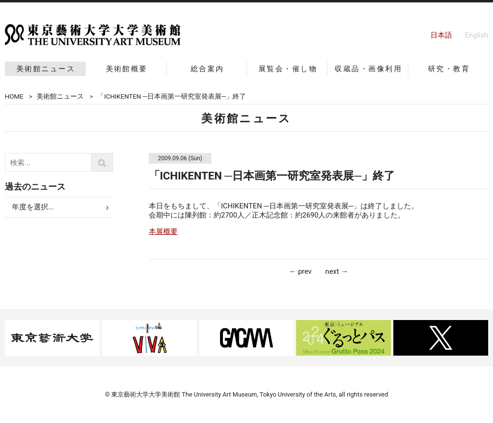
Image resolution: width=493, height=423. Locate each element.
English (476, 35)
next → (336, 271)
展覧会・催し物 (288, 68)
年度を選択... (33, 207)
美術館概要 (127, 68)
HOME (14, 96)
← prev (300, 271)
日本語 (441, 35)
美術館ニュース (45, 68)
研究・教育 (449, 68)
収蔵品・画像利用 (368, 68)
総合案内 (207, 68)
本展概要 (163, 231)
